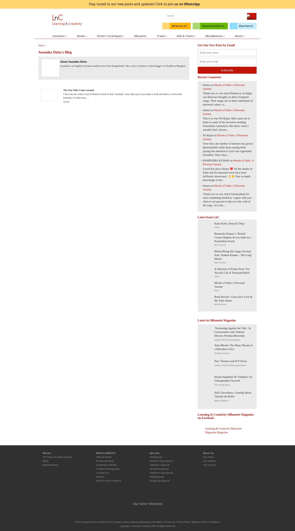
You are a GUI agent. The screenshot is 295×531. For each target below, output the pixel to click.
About (239, 36)
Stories (66, 101)
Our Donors (209, 465)
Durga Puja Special (159, 480)
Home (78, 522)
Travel (161, 36)
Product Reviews (105, 461)
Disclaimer (158, 522)
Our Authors (209, 461)
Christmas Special (159, 468)
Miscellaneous (214, 36)
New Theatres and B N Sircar (230, 361)
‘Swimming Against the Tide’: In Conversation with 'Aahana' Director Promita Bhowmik (232, 332)
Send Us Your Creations (108, 480)
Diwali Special (157, 476)
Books (82, 36)
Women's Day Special (161, 461)
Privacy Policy (183, 522)
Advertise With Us (213, 26)
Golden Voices (222, 353)
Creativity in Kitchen (106, 465)
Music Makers (221, 400)
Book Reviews (220, 245)
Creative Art (102, 472)
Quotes (100, 476)
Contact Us (169, 522)
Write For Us (179, 26)
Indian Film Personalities (227, 340)
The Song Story (222, 384)
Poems (217, 227)
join (187, 4)
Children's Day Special (161, 472)
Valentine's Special (159, 465)
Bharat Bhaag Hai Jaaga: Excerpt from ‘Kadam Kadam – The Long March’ (232, 255)
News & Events (104, 457)
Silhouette (140, 36)
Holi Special (156, 457)
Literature (59, 36)
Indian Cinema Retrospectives (230, 365)
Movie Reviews (50, 465)
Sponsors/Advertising (141, 522)
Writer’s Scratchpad (110, 36)
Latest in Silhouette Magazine (217, 320)
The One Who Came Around (78, 90)
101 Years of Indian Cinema (57, 457)
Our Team (208, 457)
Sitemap (195, 522)
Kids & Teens (186, 36)
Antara (206, 110)
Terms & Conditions (210, 522)
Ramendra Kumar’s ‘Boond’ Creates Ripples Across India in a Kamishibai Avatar (232, 237)
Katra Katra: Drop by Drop (229, 223)
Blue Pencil (246, 26)
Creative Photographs (107, 468)
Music (216, 290)
